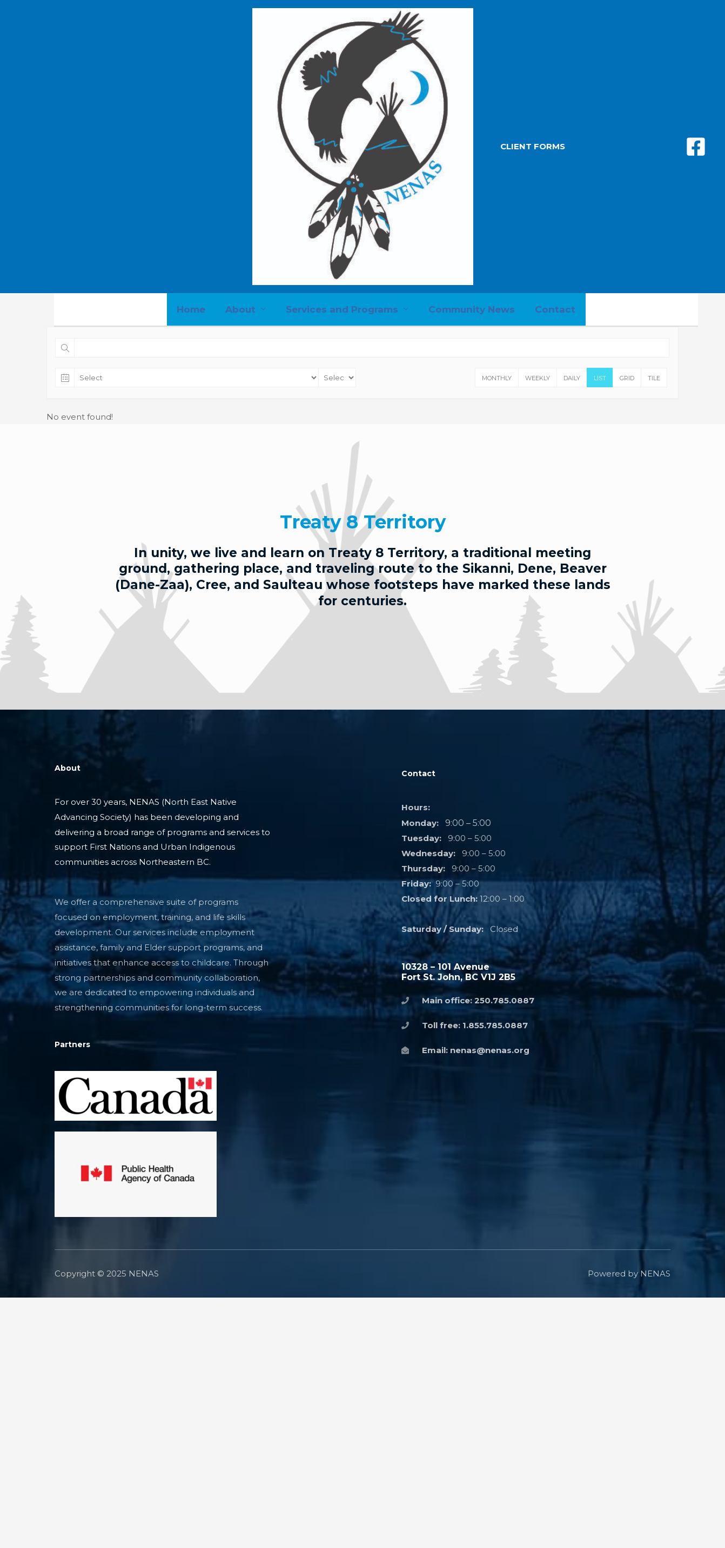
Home (194, 309)
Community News (470, 309)
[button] (532, 146)
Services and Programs (342, 309)
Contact (552, 309)
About (242, 309)
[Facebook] (696, 146)
